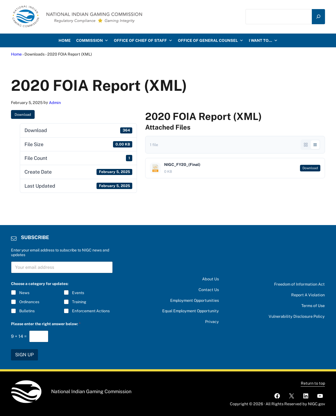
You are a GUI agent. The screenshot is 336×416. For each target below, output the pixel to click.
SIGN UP (24, 354)
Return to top (313, 383)
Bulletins (27, 311)
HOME (65, 43)
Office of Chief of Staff (143, 43)
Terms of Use (313, 305)
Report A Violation (308, 294)
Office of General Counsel (210, 43)
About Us (210, 279)
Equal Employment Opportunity (190, 310)
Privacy (212, 321)
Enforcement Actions (91, 311)
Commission (92, 43)
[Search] (318, 18)
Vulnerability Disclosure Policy (297, 316)
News (24, 293)
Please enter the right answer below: (46, 324)
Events (78, 293)
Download (23, 118)
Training (79, 302)
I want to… (263, 43)
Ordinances (29, 302)
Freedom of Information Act (299, 284)
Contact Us (209, 289)
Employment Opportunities (194, 300)
